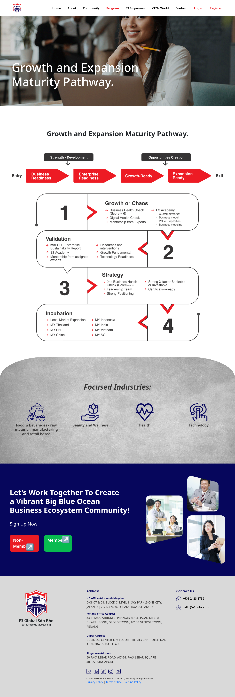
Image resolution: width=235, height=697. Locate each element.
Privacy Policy (94, 682)
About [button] (72, 8)
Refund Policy (133, 682)
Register (216, 8)
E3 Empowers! (136, 8)
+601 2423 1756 (190, 598)
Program (112, 8)
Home (56, 8)
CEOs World (160, 8)
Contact (181, 8)
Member (55, 540)
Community (91, 8)
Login (198, 8)
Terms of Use (114, 682)
